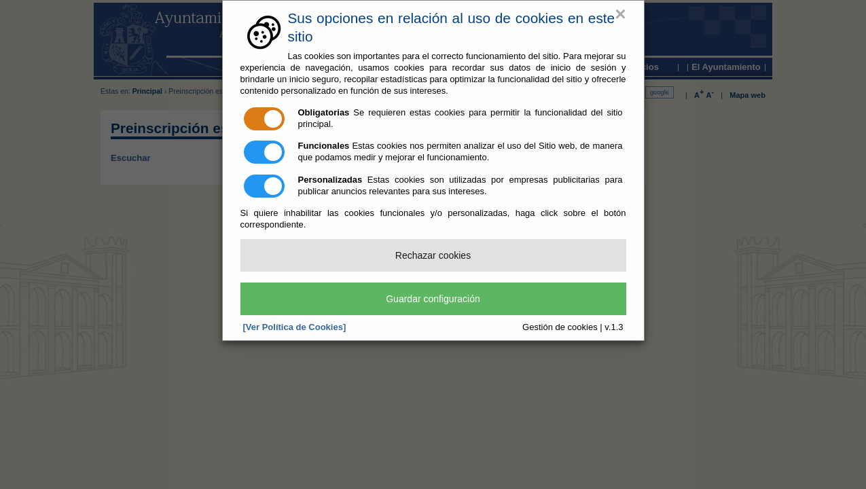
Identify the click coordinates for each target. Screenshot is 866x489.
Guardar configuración (433, 298)
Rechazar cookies (433, 255)
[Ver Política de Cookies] (294, 327)
